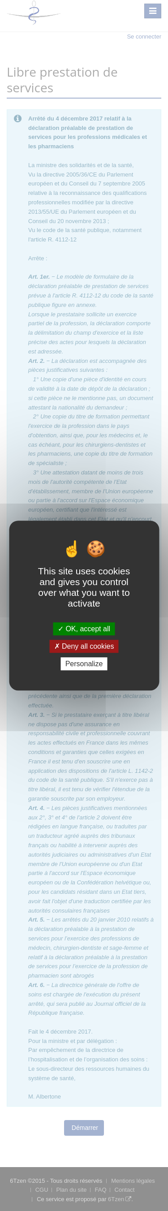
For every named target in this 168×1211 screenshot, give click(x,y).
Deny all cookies (84, 646)
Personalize (84, 664)
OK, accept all (84, 629)
